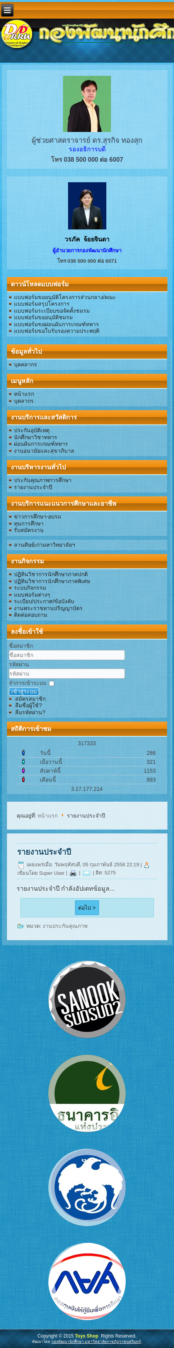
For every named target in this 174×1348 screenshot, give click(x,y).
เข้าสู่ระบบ (24, 691)
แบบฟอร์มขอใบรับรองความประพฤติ (56, 331)
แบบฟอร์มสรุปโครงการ (42, 304)
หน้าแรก (24, 394)
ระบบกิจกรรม (30, 588)
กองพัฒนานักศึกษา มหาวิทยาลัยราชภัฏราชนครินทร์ (96, 1341)
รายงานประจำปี (33, 487)
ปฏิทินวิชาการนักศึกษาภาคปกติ (51, 574)
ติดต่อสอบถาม (30, 615)
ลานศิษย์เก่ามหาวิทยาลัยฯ (44, 545)
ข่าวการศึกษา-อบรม (37, 516)
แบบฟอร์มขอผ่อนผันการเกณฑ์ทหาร (56, 324)
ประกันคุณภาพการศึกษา (43, 480)
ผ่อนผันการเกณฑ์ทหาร (41, 444)
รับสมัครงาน (29, 530)
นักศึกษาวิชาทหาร (35, 437)
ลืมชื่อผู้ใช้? (28, 705)
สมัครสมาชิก (30, 699)
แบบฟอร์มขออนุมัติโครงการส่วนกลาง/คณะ (65, 297)
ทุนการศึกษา (29, 523)
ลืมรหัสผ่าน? (30, 712)
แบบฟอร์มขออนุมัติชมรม (43, 317)
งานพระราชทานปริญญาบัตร (48, 608)
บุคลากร (24, 401)
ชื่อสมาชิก (21, 646)
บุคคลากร (25, 364)
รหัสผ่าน (19, 664)
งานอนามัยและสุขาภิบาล (44, 451)
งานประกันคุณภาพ (65, 926)
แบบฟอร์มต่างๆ (32, 595)
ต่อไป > (87, 908)
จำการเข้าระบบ (27, 683)
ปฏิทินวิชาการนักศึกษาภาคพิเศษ (52, 581)
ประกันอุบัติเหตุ (31, 430)
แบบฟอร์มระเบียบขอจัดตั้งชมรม (52, 311)
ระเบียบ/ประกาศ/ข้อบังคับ (44, 601)
